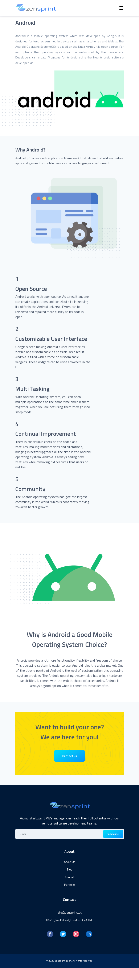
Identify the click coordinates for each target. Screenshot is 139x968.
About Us (69, 862)
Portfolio (69, 884)
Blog (69, 869)
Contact (69, 877)
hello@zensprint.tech (69, 912)
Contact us (69, 756)
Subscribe (113, 834)
